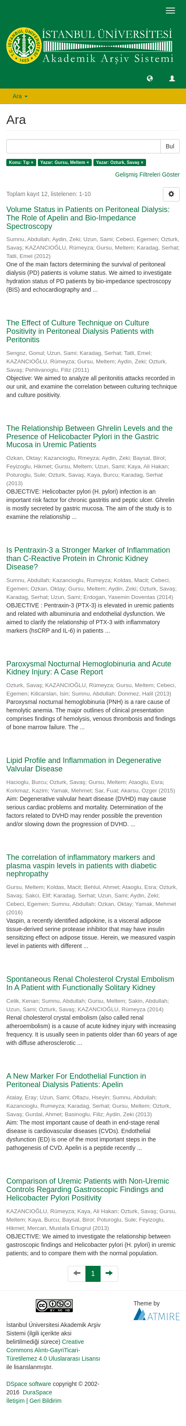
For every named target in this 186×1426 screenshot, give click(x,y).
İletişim (15, 1400)
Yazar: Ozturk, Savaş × (119, 162)
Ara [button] (20, 96)
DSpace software (28, 1383)
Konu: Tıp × (21, 162)
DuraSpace (37, 1392)
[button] (149, 78)
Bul (170, 146)
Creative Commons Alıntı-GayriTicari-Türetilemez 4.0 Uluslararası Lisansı (53, 1350)
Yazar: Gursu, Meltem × (64, 162)
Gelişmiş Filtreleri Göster (147, 174)
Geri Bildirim (45, 1400)
